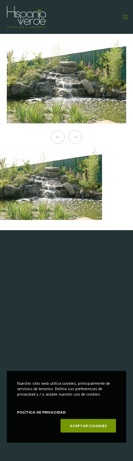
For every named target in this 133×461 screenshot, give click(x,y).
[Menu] (123, 17)
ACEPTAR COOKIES (88, 425)
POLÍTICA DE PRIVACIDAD (41, 412)
